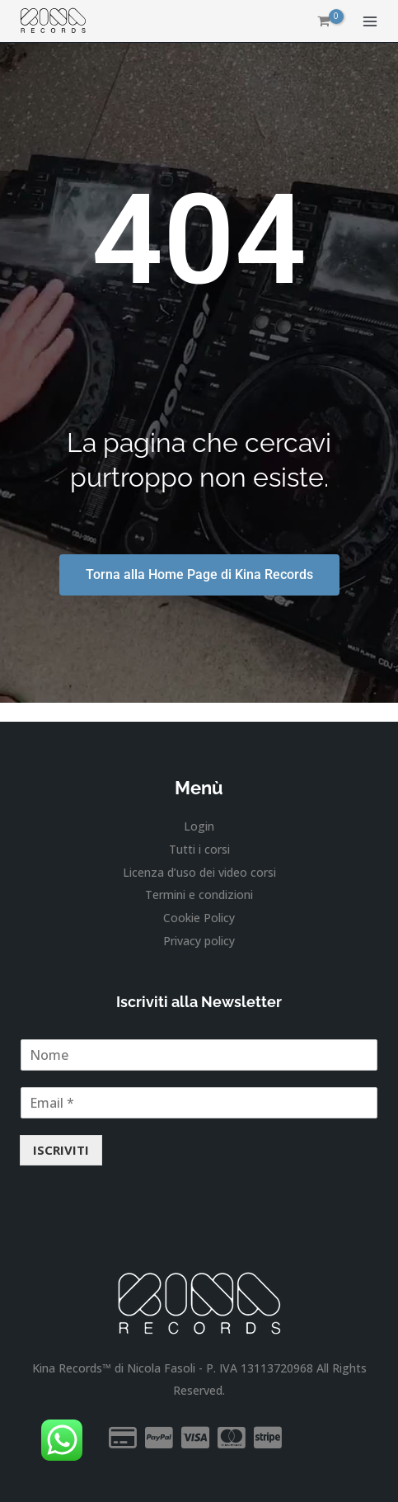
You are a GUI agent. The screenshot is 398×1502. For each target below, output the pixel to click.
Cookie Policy (199, 917)
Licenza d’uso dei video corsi (199, 872)
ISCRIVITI (61, 1150)
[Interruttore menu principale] (369, 21)
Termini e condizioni (199, 894)
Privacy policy (199, 941)
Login (199, 826)
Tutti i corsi (199, 849)
